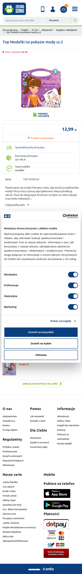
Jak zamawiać (37, 416)
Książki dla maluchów (68, 425)
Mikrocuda (8, 536)
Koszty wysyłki (64, 443)
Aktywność (47, 29)
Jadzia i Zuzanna (11, 522)
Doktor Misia (63, 420)
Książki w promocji (39, 442)
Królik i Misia (9, 491)
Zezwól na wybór (41, 343)
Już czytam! (8, 486)
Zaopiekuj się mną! (12, 504)
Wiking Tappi (9, 500)
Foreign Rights (10, 429)
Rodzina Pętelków (12, 531)
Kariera (6, 425)
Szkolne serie (9, 513)
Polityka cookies (11, 446)
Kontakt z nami (37, 420)
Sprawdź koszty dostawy (29, 147)
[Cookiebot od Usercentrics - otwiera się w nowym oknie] (62, 216)
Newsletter (35, 437)
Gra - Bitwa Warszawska (15, 509)
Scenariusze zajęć (38, 446)
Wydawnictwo (10, 416)
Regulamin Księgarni (13, 460)
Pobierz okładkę (43, 114)
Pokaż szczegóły (60, 320)
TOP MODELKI (31, 179)
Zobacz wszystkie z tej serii (40, 383)
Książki (24, 29)
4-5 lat (35, 29)
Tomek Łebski (10, 495)
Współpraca (9, 420)
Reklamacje (8, 464)
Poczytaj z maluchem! (13, 518)
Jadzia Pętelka (10, 482)
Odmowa (40, 354)
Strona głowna (10, 29)
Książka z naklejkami (66, 29)
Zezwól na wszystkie (41, 332)
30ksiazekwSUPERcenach (15, 540)
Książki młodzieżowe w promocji (19, 527)
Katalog (61, 429)
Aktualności (63, 416)
